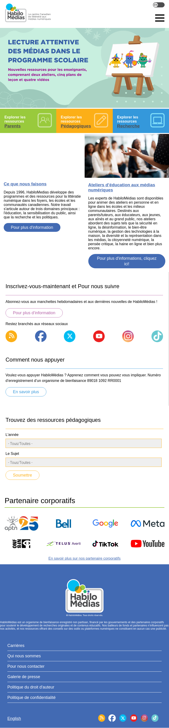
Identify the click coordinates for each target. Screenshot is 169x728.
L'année (12, 435)
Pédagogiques (76, 126)
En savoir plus (26, 392)
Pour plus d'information (32, 227)
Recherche (128, 126)
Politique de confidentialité (31, 697)
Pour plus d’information (34, 313)
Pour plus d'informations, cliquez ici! (127, 261)
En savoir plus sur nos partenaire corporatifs (84, 558)
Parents (12, 126)
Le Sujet (12, 454)
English (159, 4)
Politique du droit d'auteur (30, 687)
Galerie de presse (23, 676)
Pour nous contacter (25, 666)
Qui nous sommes (24, 656)
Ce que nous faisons (25, 183)
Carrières (15, 645)
